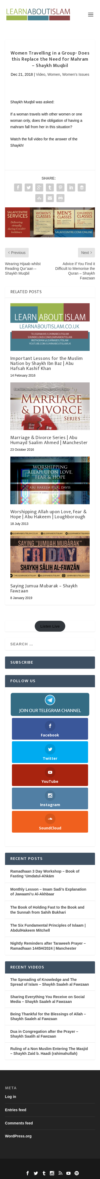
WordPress (86, 1166)
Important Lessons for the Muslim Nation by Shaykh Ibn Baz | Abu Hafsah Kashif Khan (46, 364)
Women (53, 74)
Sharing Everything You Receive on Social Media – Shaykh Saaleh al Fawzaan (47, 999)
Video (40, 74)
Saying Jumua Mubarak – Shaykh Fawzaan (44, 588)
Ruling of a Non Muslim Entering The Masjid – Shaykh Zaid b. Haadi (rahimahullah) (49, 1051)
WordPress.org (18, 1136)
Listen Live (50, 626)
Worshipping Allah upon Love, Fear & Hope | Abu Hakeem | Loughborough (48, 514)
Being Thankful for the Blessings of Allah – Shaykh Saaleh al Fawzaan (48, 1016)
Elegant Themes (40, 1166)
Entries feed (15, 1110)
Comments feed (19, 1123)
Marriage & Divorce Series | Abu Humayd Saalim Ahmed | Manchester (49, 440)
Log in (10, 1097)
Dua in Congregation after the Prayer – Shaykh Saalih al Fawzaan (44, 1033)
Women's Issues (75, 74)
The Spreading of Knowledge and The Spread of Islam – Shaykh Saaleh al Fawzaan (49, 981)
